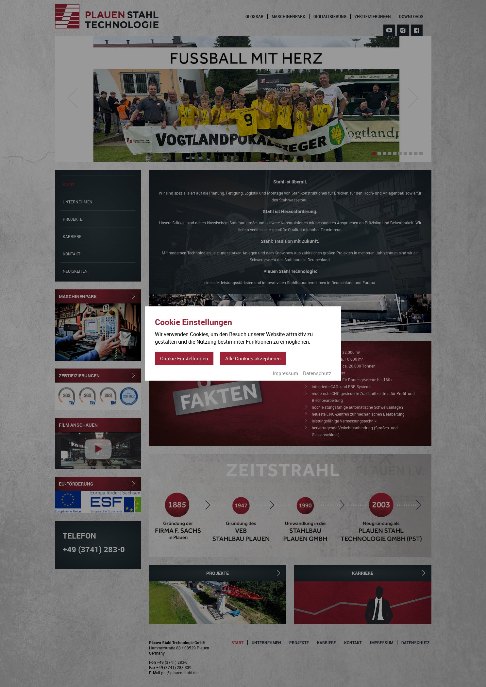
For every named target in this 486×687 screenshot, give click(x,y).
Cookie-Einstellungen (184, 358)
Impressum (285, 373)
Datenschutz (317, 373)
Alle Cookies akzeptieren (253, 358)
